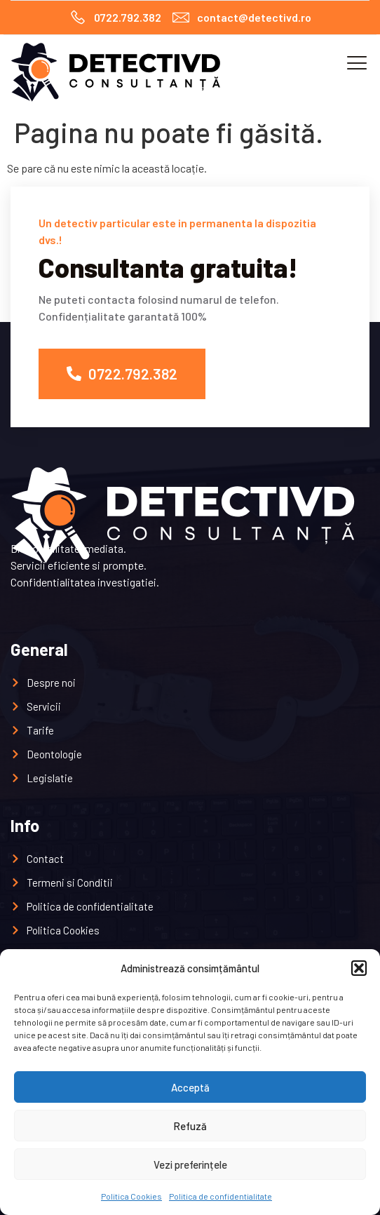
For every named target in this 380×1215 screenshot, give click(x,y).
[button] (359, 968)
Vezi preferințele (190, 1164)
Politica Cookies (131, 1196)
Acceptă (190, 1087)
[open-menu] (352, 64)
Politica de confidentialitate (220, 1196)
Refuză (190, 1126)
